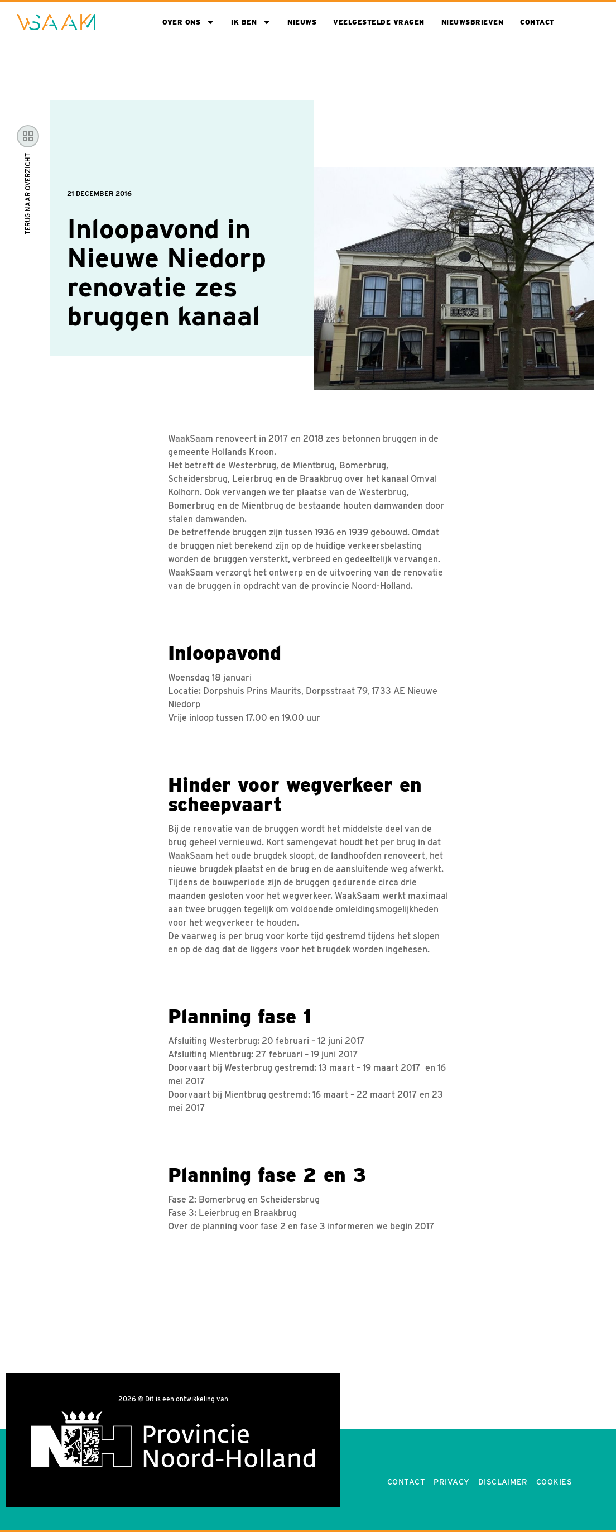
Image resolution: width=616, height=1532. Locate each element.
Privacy (452, 1481)
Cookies (554, 1481)
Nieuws (301, 22)
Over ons (181, 22)
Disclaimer (503, 1481)
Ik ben (244, 22)
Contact (537, 22)
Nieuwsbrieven (472, 22)
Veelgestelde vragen (379, 22)
